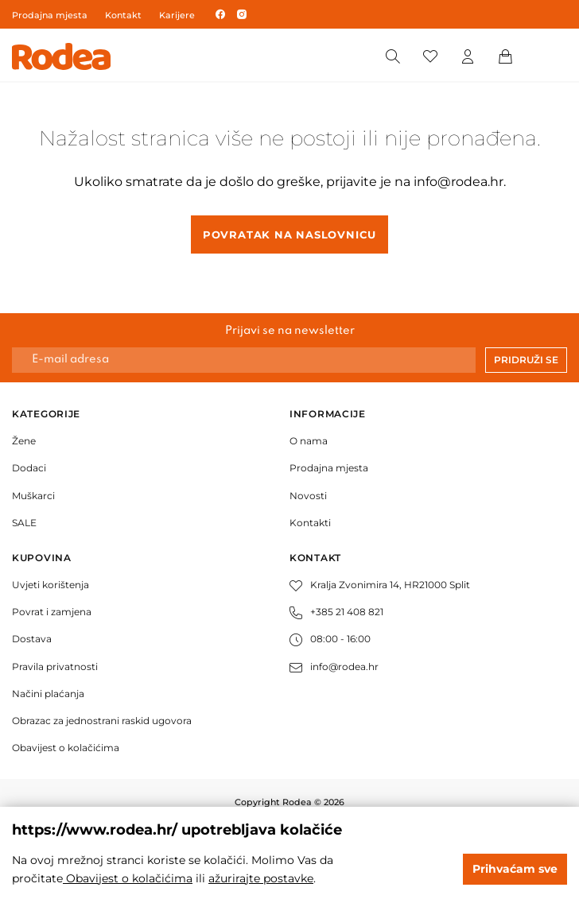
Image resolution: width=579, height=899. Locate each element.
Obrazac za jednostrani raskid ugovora (102, 721)
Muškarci (33, 496)
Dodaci (29, 468)
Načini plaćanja (48, 693)
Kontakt (123, 15)
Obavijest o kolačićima (65, 748)
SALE (24, 523)
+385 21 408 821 (336, 612)
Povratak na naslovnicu (289, 234)
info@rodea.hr (458, 181)
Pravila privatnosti (55, 666)
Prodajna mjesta (49, 15)
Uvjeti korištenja (50, 585)
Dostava (32, 639)
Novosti (308, 496)
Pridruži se (526, 360)
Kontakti (310, 523)
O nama (309, 441)
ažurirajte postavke (260, 878)
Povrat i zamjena (51, 612)
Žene (24, 441)
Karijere (177, 15)
